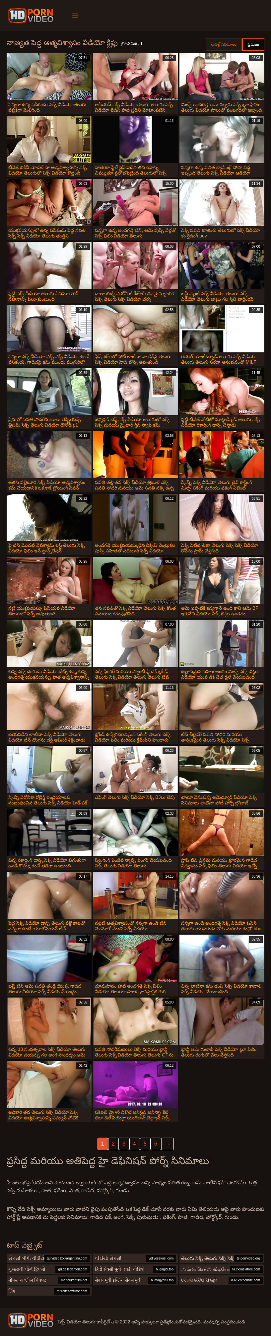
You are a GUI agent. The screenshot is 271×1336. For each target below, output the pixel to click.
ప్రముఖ (253, 44)
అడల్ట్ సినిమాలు (224, 44)
